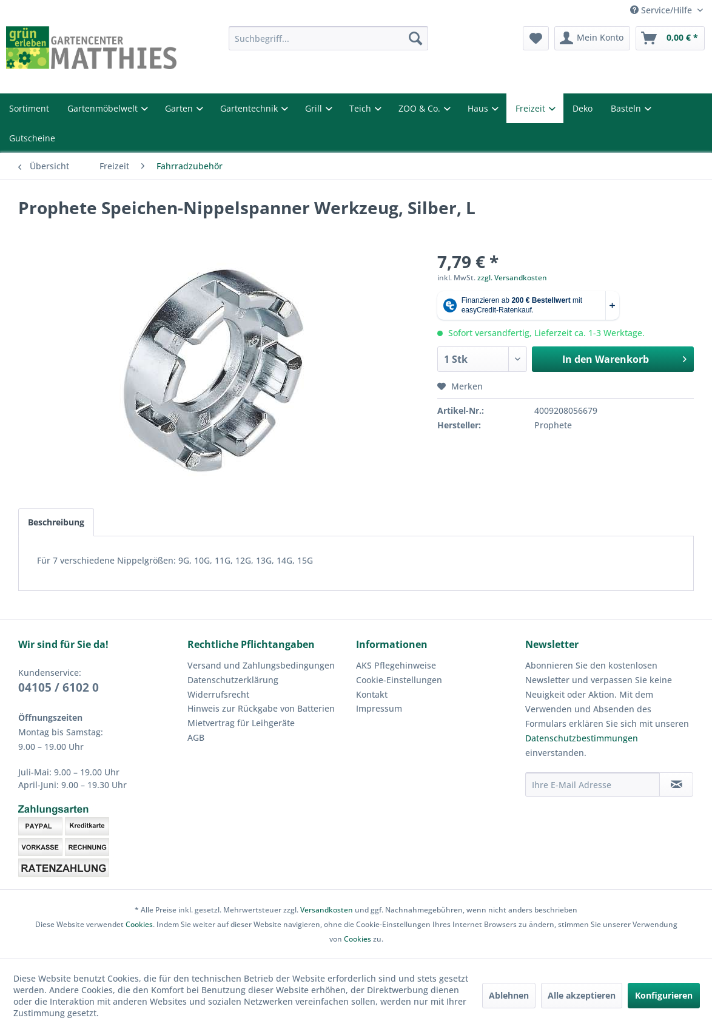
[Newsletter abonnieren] (676, 784)
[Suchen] (415, 38)
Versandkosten (326, 910)
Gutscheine (32, 138)
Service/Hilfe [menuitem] (662, 10)
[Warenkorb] (670, 38)
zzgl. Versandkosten (512, 277)
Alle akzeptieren (582, 995)
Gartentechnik (250, 108)
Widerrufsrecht (218, 694)
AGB (195, 737)
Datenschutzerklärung (232, 680)
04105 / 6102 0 (58, 687)
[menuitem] (328, 38)
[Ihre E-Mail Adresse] (592, 784)
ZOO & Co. (420, 108)
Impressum (379, 708)
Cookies (139, 924)
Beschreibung (56, 522)
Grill (314, 108)
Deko (583, 108)
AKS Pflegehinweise (396, 665)
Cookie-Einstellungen (399, 680)
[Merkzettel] (536, 38)
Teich (361, 108)
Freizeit (532, 108)
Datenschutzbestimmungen (581, 738)
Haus (479, 108)
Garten (180, 108)
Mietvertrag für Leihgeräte (241, 723)
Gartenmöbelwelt (103, 108)
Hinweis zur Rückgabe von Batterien (261, 708)
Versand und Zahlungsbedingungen (261, 665)
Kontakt (372, 694)
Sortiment (29, 108)
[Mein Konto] (592, 38)
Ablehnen (509, 995)
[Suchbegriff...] (328, 38)
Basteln (627, 108)
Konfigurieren (664, 995)
